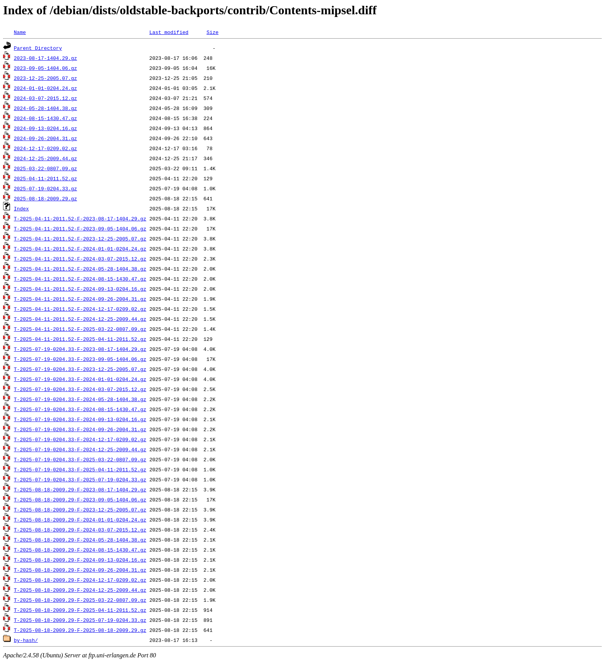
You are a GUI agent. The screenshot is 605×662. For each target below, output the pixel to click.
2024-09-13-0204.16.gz (45, 128)
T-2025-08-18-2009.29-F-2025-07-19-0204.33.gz (80, 619)
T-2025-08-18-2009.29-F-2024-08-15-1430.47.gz (80, 549)
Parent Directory (38, 47)
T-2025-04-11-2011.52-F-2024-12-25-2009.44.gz (80, 318)
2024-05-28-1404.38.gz (45, 108)
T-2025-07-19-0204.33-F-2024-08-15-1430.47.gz (80, 409)
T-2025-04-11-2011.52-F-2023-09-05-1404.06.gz (80, 228)
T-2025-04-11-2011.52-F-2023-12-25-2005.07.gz (80, 238)
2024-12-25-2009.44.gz (45, 158)
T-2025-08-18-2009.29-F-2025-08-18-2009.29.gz (80, 629)
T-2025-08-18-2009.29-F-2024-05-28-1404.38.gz (80, 539)
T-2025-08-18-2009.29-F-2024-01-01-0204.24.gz (80, 519)
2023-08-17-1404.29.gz (45, 57)
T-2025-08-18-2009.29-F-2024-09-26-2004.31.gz (80, 569)
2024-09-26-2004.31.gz (45, 138)
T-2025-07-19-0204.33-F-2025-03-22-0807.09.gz (80, 459)
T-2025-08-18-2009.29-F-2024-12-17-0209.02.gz (80, 579)
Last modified (168, 32)
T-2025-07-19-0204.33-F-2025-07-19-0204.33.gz (80, 479)
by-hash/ (26, 640)
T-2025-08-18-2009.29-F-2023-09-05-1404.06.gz (80, 499)
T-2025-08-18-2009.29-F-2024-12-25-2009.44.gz (80, 589)
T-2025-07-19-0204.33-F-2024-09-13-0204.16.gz (80, 419)
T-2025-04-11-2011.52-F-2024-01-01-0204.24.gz (80, 248)
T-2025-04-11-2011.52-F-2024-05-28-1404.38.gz (80, 268)
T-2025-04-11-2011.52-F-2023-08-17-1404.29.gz (80, 218)
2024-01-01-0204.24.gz (45, 88)
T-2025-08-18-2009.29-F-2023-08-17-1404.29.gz (80, 489)
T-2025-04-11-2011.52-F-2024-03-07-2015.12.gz (80, 258)
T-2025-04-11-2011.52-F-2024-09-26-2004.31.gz (80, 298)
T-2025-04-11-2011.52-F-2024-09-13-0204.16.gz (80, 288)
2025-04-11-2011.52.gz (45, 178)
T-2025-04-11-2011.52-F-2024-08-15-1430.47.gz (80, 278)
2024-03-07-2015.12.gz (45, 98)
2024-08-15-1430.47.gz (45, 118)
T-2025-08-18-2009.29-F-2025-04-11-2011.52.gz (80, 609)
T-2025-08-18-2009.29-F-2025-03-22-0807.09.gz (80, 599)
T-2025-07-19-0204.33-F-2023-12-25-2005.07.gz (80, 369)
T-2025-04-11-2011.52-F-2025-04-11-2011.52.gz (80, 338)
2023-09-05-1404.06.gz (45, 67)
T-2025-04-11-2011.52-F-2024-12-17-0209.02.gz (80, 308)
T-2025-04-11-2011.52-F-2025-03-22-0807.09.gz (80, 328)
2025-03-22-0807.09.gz (45, 168)
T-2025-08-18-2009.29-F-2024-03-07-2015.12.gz (80, 529)
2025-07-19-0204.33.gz (45, 188)
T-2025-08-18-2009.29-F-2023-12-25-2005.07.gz (80, 509)
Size (212, 32)
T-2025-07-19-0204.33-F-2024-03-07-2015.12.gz (80, 389)
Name (20, 32)
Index (21, 208)
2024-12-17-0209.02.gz (45, 148)
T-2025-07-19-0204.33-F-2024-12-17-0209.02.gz (80, 439)
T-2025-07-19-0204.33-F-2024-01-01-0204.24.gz (80, 379)
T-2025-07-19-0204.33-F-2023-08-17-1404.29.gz (80, 348)
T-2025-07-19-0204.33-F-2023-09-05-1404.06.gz (80, 359)
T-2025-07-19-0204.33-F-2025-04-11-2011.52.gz (80, 469)
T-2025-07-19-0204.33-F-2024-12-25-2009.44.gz (80, 449)
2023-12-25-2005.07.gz (45, 77)
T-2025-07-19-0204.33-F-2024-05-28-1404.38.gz (80, 399)
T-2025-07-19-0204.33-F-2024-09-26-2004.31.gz (80, 429)
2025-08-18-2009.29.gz (45, 198)
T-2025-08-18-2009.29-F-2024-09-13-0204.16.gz (80, 559)
